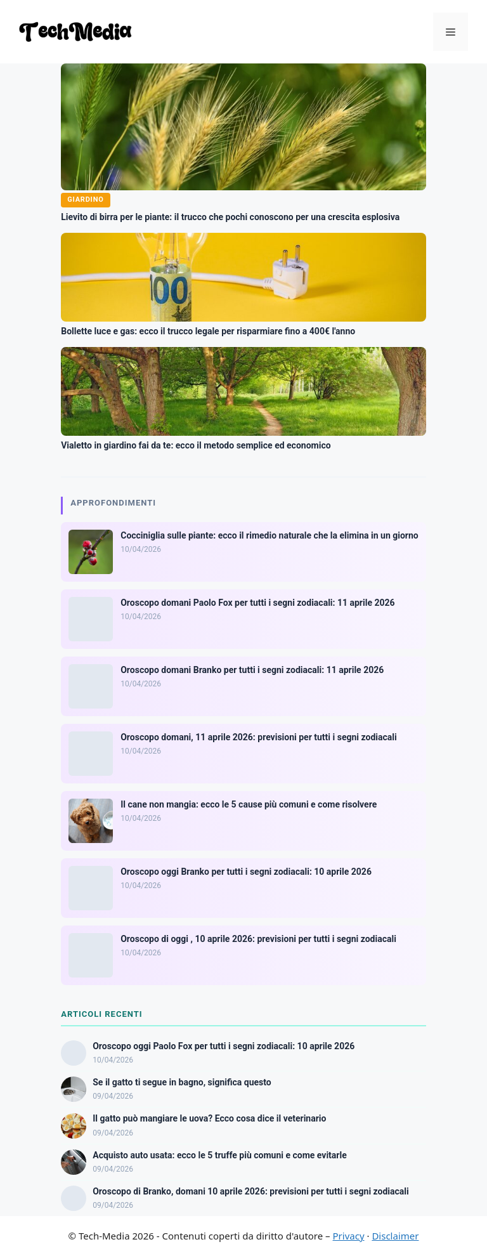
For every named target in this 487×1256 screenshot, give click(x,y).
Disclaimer (395, 1235)
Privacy (349, 1235)
